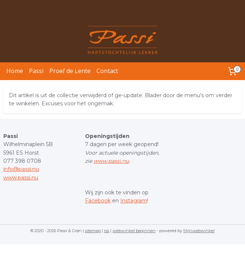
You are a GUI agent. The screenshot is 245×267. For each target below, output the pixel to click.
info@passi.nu (21, 169)
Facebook (98, 200)
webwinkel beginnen (134, 230)
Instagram (133, 200)
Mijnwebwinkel (199, 230)
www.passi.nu (20, 177)
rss (106, 230)
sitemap (93, 230)
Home (14, 71)
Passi (36, 71)
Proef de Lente (70, 71)
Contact (107, 71)
